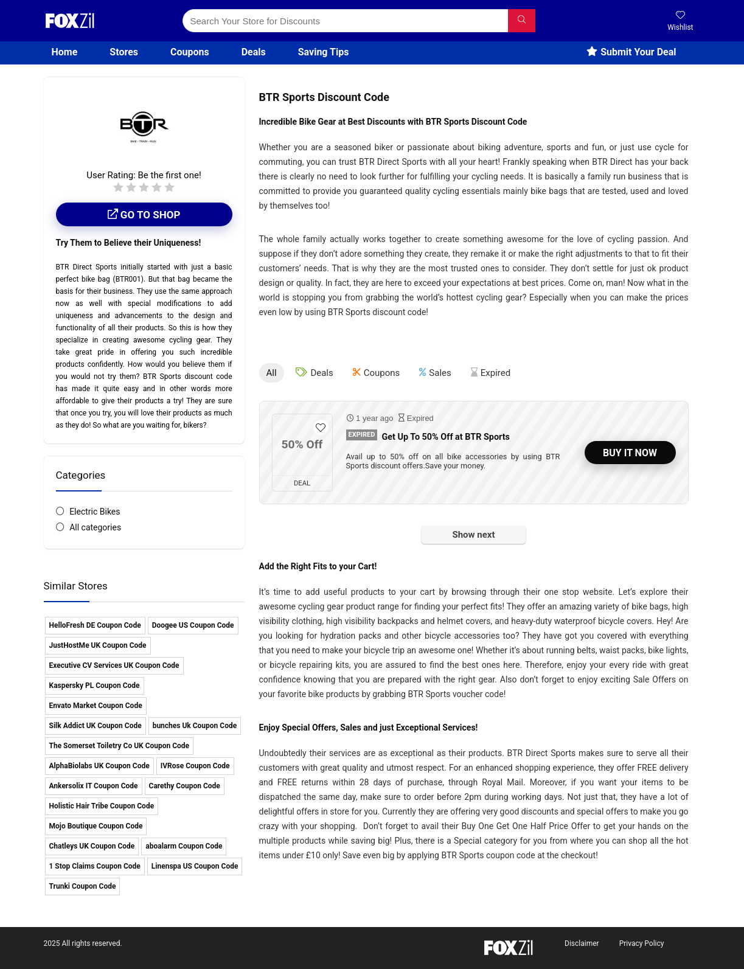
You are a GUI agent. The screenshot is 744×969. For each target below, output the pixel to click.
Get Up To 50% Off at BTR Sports (445, 437)
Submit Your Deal (631, 52)
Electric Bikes (94, 511)
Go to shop (144, 215)
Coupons (189, 52)
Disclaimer (582, 943)
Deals (254, 52)
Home (65, 52)
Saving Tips (323, 52)
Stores (124, 52)
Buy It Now (630, 453)
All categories (95, 527)
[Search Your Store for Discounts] (521, 20)
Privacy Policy (641, 943)
